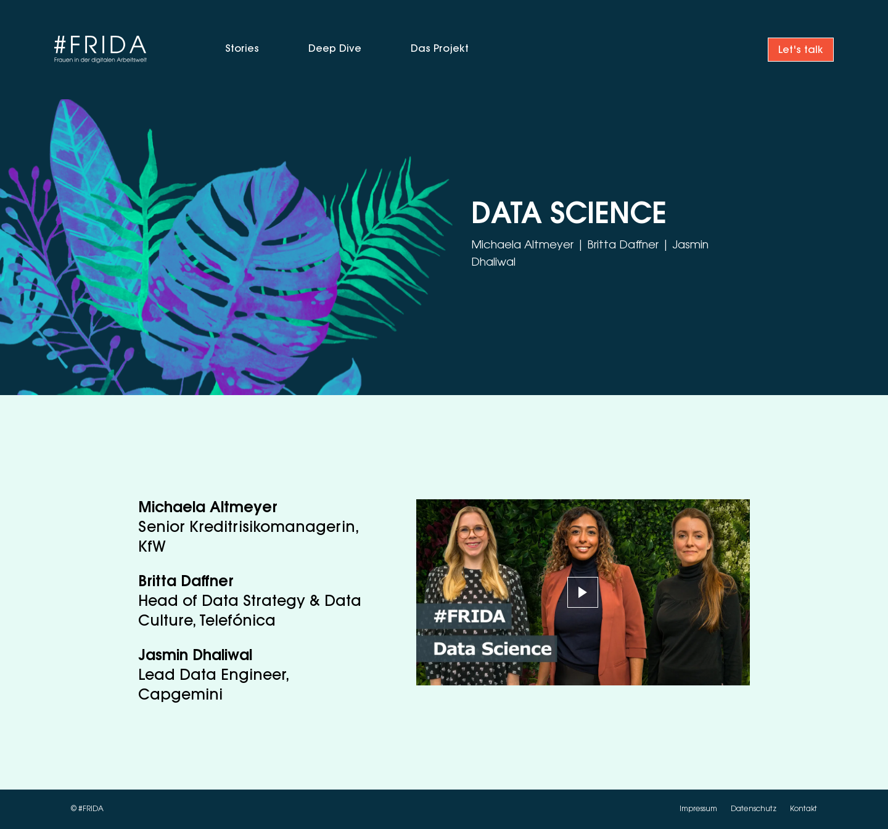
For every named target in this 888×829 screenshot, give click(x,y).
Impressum (699, 809)
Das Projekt (440, 49)
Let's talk (800, 50)
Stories (242, 49)
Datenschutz (754, 809)
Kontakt (803, 809)
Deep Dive (334, 49)
